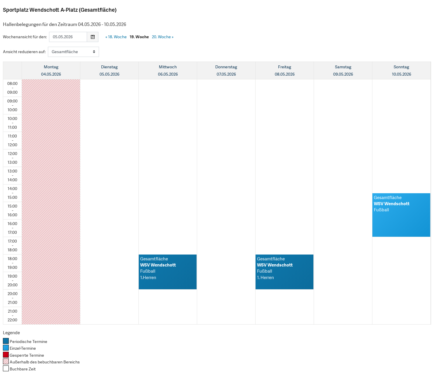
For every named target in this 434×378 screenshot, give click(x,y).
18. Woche (116, 36)
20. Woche (162, 36)
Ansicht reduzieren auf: (24, 51)
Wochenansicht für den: (25, 36)
